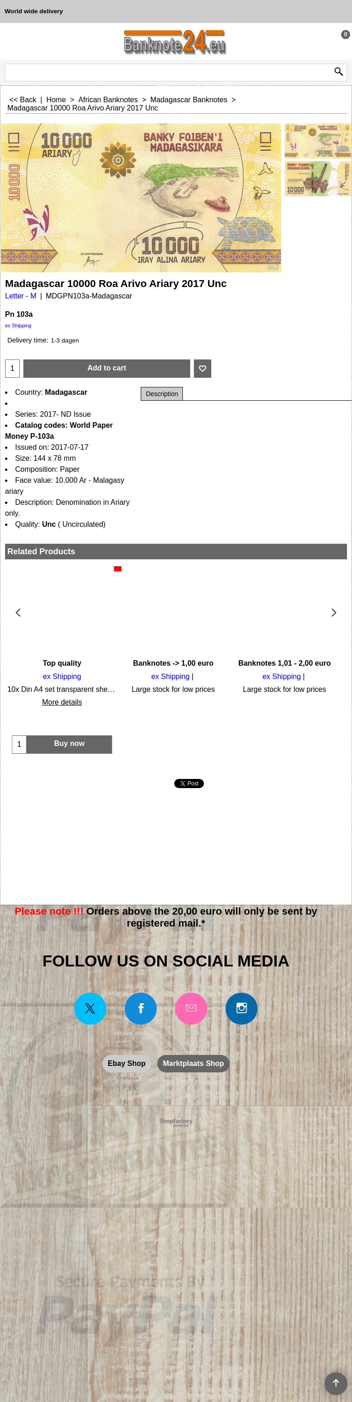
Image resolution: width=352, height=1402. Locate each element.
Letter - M (20, 296)
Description (162, 393)
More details (61, 702)
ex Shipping (18, 325)
